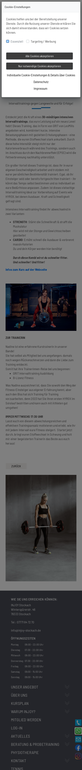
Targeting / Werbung (43, 41)
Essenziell (17, 41)
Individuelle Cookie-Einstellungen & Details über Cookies (41, 75)
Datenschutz (41, 82)
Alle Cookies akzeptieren (39, 56)
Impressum (40, 88)
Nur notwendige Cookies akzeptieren (39, 66)
